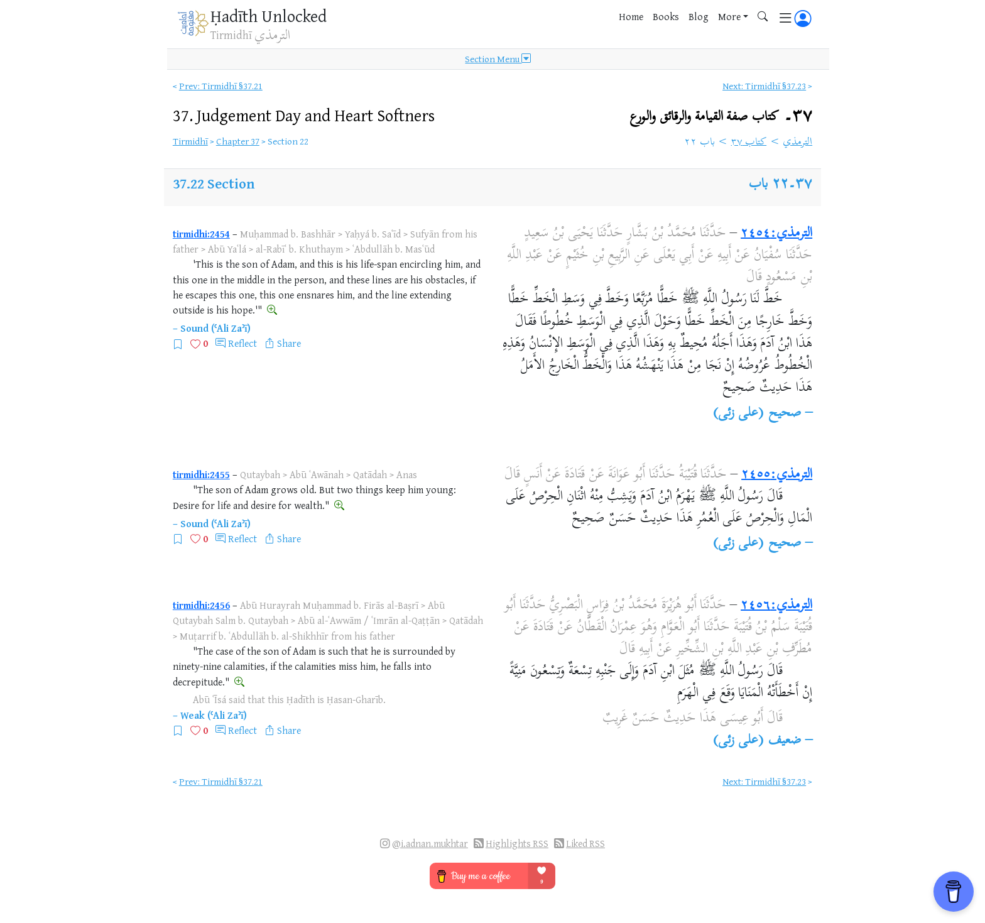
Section (230, 183)
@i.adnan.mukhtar (430, 843)
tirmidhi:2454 (201, 233)
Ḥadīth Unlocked (268, 15)
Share (289, 343)
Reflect (242, 343)
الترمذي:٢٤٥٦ (776, 605)
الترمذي (797, 142)
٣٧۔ (720, 116)
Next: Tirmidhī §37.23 (764, 86)
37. (304, 115)
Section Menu (498, 59)
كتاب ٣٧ (749, 142)
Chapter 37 (237, 141)
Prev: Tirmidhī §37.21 (221, 86)
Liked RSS (585, 843)
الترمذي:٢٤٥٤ (776, 233)
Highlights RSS (517, 843)
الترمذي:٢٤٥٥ (776, 475)
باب (758, 184)
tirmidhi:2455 (201, 474)
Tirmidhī (190, 141)
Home (631, 16)
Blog (698, 16)
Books (666, 16)
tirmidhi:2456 (201, 605)
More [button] (729, 16)
